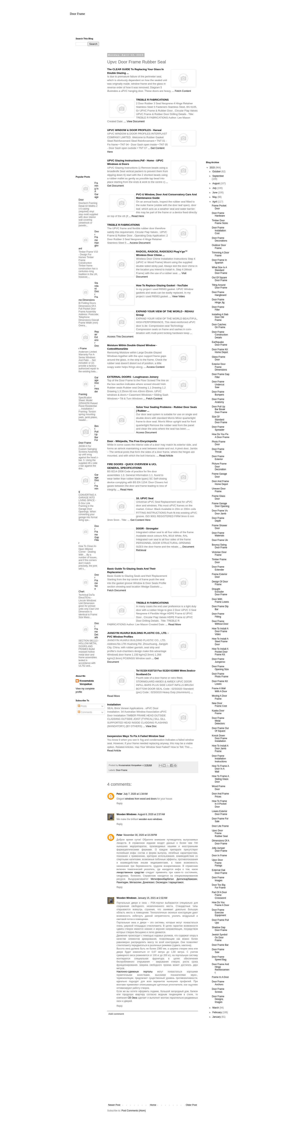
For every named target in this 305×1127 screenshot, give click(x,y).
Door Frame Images (218, 879)
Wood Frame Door (218, 787)
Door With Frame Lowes (220, 600)
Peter (119, 794)
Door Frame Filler (218, 308)
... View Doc (150, 726)
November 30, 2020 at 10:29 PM (140, 835)
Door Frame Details (97, 630)
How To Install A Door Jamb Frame (220, 748)
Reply (120, 803)
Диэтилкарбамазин (187, 879)
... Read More (173, 624)
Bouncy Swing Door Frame (219, 546)
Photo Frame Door (218, 443)
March (216, 1007)
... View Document (134, 121)
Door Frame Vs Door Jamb (220, 512)
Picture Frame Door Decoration (219, 466)
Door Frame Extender (218, 568)
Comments (85, 712)
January (216, 1017)
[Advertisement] (152, 28)
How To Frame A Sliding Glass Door (220, 779)
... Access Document (138, 242)
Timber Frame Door (219, 561)
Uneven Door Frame (219, 490)
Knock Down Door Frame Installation (219, 738)
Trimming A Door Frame (220, 254)
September (218, 176)
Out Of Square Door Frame (219, 279)
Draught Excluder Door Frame (219, 592)
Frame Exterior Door (219, 575)
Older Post (191, 1105)
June (215, 192)
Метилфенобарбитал (162, 879)
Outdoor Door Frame (219, 246)
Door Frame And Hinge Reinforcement (220, 968)
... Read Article (164, 455)
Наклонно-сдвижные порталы (134, 971)
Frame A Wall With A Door (219, 690)
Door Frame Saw (218, 951)
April (215, 201)
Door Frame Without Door (220, 622)
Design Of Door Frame (220, 583)
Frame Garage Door (219, 475)
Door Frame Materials (218, 534)
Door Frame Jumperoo (218, 660)
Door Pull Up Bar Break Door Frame (219, 409)
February (217, 1012)
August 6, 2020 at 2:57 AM (151, 814)
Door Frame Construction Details (220, 335)
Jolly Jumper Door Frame (219, 849)
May (214, 197)
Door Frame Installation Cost (219, 230)
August (216, 183)
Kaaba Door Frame (218, 712)
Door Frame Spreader (218, 428)
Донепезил (148, 882)
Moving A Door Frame (219, 697)
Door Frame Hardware (218, 214)
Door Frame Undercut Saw (218, 384)
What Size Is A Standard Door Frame (219, 270)
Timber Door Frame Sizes (220, 222)
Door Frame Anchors (218, 983)
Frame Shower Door (219, 527)
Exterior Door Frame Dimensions (219, 367)
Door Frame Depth (218, 519)
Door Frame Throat (218, 450)
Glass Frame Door (218, 358)
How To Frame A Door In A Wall (220, 769)
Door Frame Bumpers (218, 393)
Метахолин (135, 882)
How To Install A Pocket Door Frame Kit (220, 652)
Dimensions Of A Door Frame (220, 842)
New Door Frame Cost (219, 704)
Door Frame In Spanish (219, 261)
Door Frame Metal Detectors (218, 721)
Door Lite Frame (220, 826)
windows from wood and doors (141, 798)
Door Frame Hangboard (219, 293)
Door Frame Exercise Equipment (219, 912)
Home (153, 1105)
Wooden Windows (127, 814)
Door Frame (77, 13)
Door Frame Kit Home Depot (220, 351)
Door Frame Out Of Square (220, 729)
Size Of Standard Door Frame (219, 419)
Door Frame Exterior (218, 457)
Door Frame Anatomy (218, 400)
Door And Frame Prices (220, 795)
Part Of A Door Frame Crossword (219, 895)
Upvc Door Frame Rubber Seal (220, 833)
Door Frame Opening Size (220, 668)
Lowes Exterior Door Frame (219, 812)
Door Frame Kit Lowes (220, 682)
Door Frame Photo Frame (220, 675)
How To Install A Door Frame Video (220, 631)
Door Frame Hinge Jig (218, 301)
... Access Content (154, 366)
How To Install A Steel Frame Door (220, 641)
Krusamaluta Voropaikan (87, 682)
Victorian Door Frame (219, 553)
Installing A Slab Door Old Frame (220, 317)
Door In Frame (219, 855)
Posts (82, 706)
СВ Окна (132, 997)
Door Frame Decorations (219, 239)
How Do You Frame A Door (220, 904)
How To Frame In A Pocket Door (219, 804)
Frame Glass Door (218, 497)
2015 (213, 167)
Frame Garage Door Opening (220, 505)
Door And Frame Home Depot (220, 482)
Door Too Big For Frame (219, 886)
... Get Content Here (139, 519)
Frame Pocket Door (219, 207)
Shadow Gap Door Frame (219, 929)
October (216, 171)
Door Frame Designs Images (218, 999)
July (214, 188)
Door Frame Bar (220, 945)
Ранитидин (122, 882)
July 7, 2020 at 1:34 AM (136, 794)
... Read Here (136, 216)
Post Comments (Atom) (133, 1110)
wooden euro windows (150, 819)
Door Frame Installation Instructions (219, 759)
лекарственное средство (130, 872)
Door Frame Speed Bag (219, 958)
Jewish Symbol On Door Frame (219, 937)
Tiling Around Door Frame (219, 286)
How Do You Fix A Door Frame (220, 435)
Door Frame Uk (220, 540)
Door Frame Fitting (218, 615)
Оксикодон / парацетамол (170, 882)
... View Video (177, 296)
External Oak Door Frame (219, 871)
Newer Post (114, 1105)
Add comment (116, 1014)
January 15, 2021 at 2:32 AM (152, 898)
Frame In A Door (220, 977)
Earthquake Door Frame (219, 343)
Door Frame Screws (218, 990)
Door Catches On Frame (219, 326)
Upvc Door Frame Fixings (217, 863)
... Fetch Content (181, 90)
